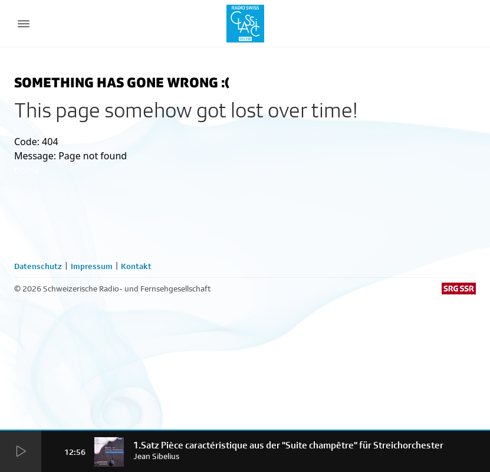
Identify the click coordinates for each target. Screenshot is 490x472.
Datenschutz (38, 266)
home (27, 169)
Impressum (92, 266)
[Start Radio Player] (21, 452)
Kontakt (136, 266)
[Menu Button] (23, 23)
